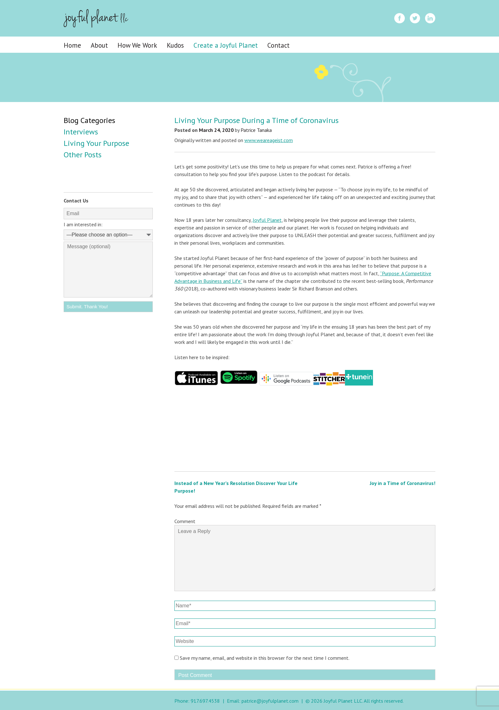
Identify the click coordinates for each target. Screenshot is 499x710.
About (99, 45)
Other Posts (83, 155)
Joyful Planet (267, 220)
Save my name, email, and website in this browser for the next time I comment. (264, 658)
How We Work (137, 45)
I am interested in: (83, 224)
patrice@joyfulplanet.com (270, 701)
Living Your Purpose (96, 143)
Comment (184, 521)
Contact (278, 45)
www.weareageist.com (268, 140)
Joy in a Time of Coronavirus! (402, 483)
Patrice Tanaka (256, 130)
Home (72, 45)
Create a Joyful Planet (225, 45)
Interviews (81, 132)
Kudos (175, 45)
